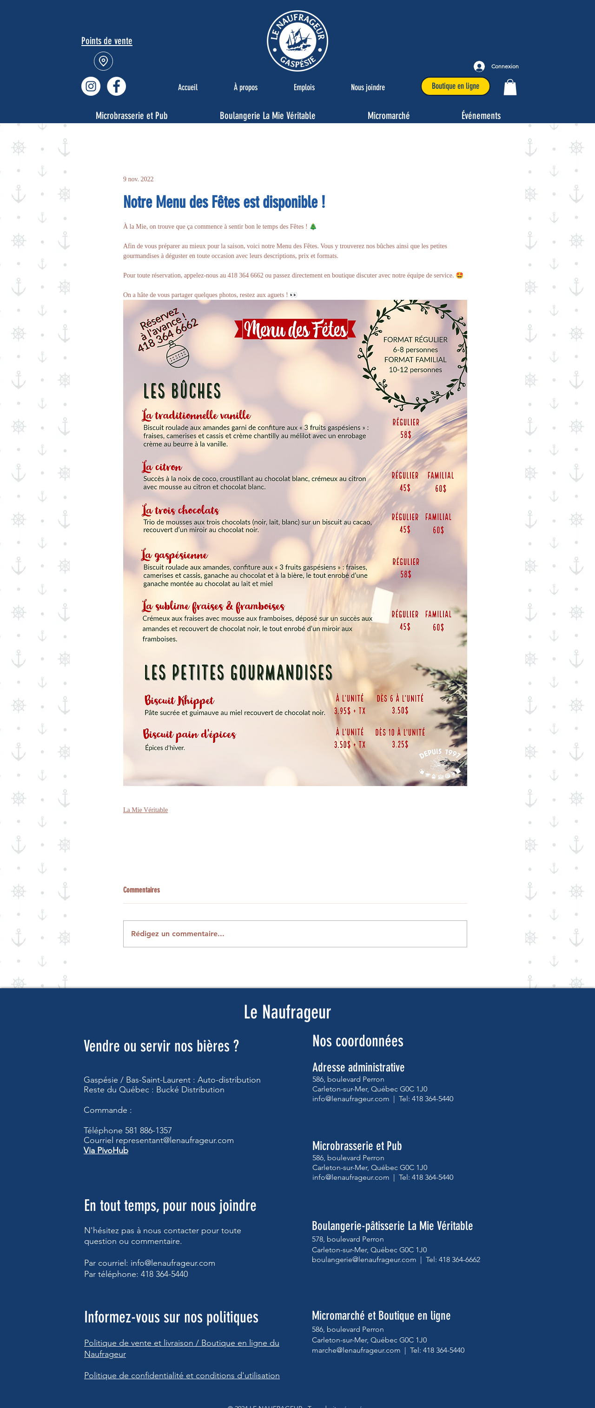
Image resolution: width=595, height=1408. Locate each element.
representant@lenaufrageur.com (175, 1140)
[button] (510, 87)
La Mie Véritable (145, 809)
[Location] (103, 61)
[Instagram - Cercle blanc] (90, 86)
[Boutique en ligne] (455, 86)
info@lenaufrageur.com (173, 1263)
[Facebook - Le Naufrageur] (116, 86)
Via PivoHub (106, 1150)
